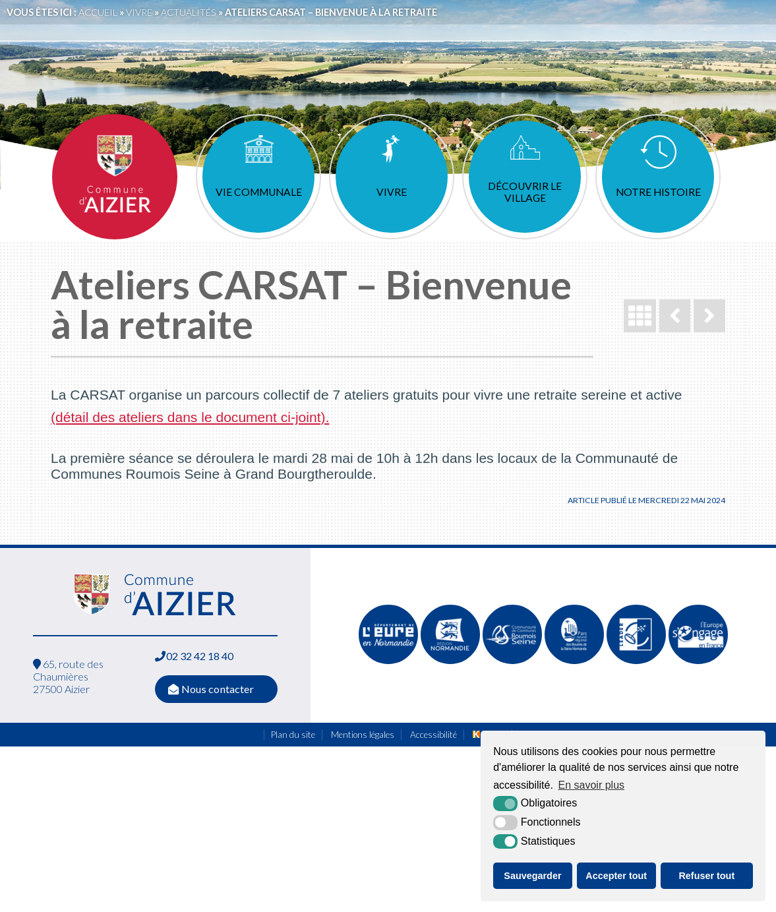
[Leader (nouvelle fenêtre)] (636, 660)
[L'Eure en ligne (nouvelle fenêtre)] (388, 660)
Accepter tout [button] (616, 875)
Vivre (391, 191)
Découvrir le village (525, 191)
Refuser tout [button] (706, 875)
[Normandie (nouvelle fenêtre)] (450, 660)
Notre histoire (658, 191)
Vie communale (258, 191)
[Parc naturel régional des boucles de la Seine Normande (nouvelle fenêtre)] (574, 660)
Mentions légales (362, 734)
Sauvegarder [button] (532, 875)
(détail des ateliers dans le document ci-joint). (190, 417)
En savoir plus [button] (591, 785)
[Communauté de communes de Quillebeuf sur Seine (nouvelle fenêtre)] (512, 660)
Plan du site (293, 734)
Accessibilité (433, 734)
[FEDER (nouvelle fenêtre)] (698, 660)
